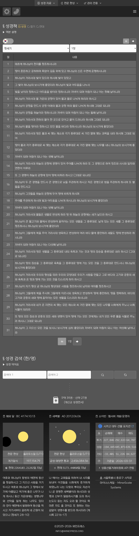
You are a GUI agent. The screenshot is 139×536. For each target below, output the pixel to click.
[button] (134, 11)
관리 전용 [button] (94, 3)
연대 (41, 26)
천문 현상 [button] (71, 3)
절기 (32, 26)
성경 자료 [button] (47, 3)
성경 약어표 (12, 364)
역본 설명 (11, 32)
